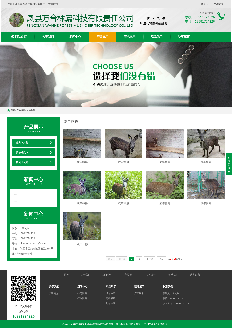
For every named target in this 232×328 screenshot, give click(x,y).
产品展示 (102, 36)
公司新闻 (82, 293)
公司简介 (53, 293)
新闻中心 (75, 36)
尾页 (162, 260)
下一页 (149, 260)
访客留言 (184, 36)
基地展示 (129, 36)
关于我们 (48, 36)
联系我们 (205, 4)
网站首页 (21, 36)
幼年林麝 (110, 303)
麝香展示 (110, 298)
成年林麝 (30, 110)
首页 (13, 110)
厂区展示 (139, 293)
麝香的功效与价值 (15, 194)
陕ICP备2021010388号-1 (157, 324)
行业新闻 (82, 298)
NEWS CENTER (33, 180)
